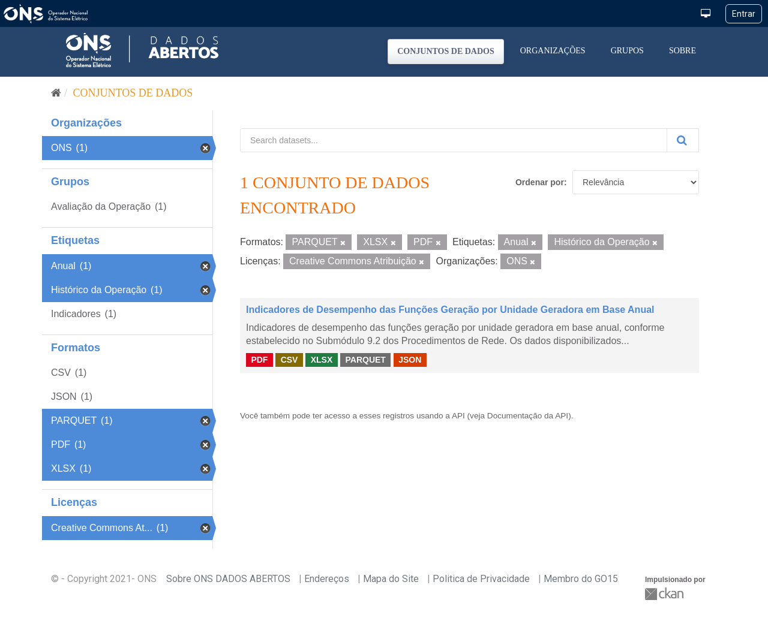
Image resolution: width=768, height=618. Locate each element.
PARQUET (365, 359)
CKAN (665, 593)
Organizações (553, 50)
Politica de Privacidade (481, 578)
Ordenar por (539, 182)
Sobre (682, 50)
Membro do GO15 (581, 578)
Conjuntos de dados (445, 51)
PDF (259, 359)
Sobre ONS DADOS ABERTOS (228, 578)
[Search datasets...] (453, 140)
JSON (409, 359)
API (458, 415)
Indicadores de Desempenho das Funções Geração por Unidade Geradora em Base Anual (450, 310)
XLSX (322, 359)
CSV (289, 359)
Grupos (627, 50)
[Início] (56, 93)
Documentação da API (527, 415)
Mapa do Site (391, 578)
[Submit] (683, 140)
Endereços (326, 578)
